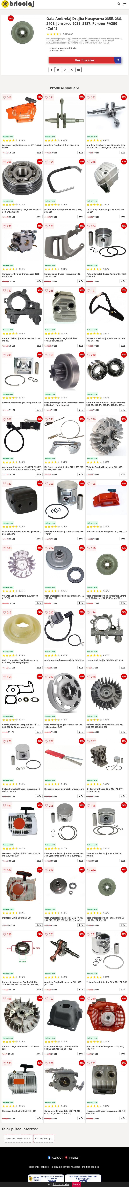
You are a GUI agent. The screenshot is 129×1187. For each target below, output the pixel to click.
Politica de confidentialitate (65, 1166)
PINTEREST (72, 1157)
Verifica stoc (98, 60)
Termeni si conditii (39, 1166)
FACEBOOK (55, 1157)
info (39, 152)
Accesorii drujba (43, 1138)
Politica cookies (90, 1166)
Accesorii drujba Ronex (18, 1138)
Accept (76, 1184)
